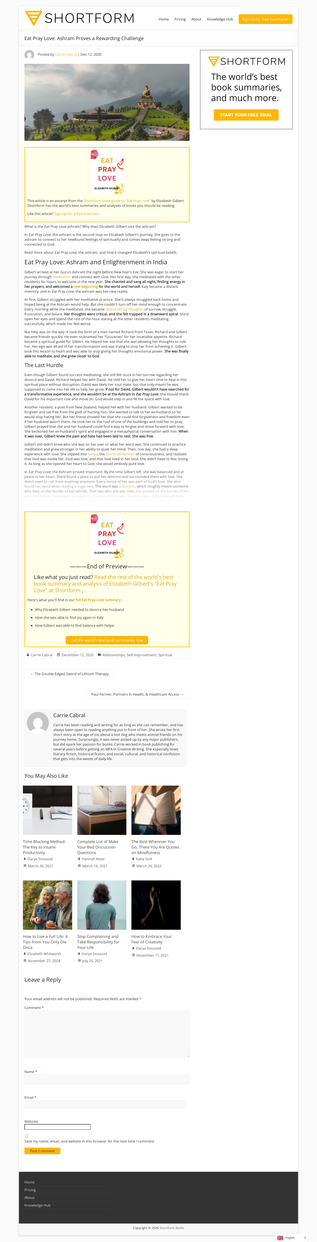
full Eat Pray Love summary (99, 599)
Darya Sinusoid (40, 858)
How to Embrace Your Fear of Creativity (151, 939)
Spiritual (165, 654)
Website (31, 1121)
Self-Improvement (142, 654)
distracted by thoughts (125, 309)
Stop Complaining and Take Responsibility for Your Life (98, 942)
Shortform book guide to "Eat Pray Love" (117, 200)
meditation (62, 276)
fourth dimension (120, 454)
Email (30, 1097)
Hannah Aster (93, 858)
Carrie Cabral (66, 54)
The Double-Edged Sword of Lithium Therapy (69, 673)
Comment (34, 1007)
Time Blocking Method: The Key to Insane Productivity (44, 847)
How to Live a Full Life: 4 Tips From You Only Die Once (45, 942)
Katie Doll (144, 858)
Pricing (180, 19)
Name (30, 1071)
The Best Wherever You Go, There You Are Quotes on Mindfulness (155, 847)
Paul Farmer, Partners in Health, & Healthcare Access (137, 694)
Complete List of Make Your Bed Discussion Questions (97, 847)
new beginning (86, 286)
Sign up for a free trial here (77, 213)
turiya (93, 454)
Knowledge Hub (220, 19)
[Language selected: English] (291, 1237)
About (196, 19)
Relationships (114, 654)
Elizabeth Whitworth (44, 953)
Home (164, 19)
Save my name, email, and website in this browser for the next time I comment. (89, 1141)
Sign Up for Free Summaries (265, 19)
